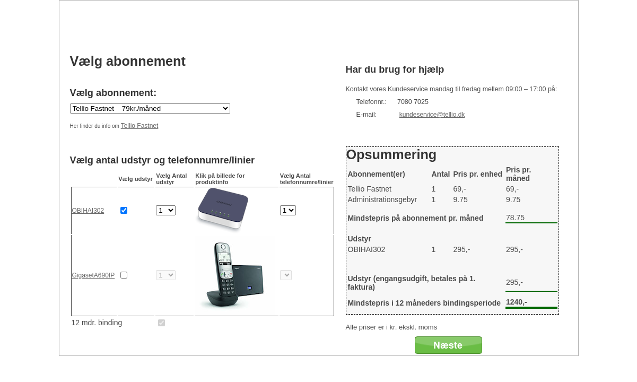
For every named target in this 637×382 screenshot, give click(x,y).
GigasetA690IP (93, 275)
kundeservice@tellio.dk (432, 114)
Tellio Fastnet (140, 125)
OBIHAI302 (88, 210)
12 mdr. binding (97, 322)
